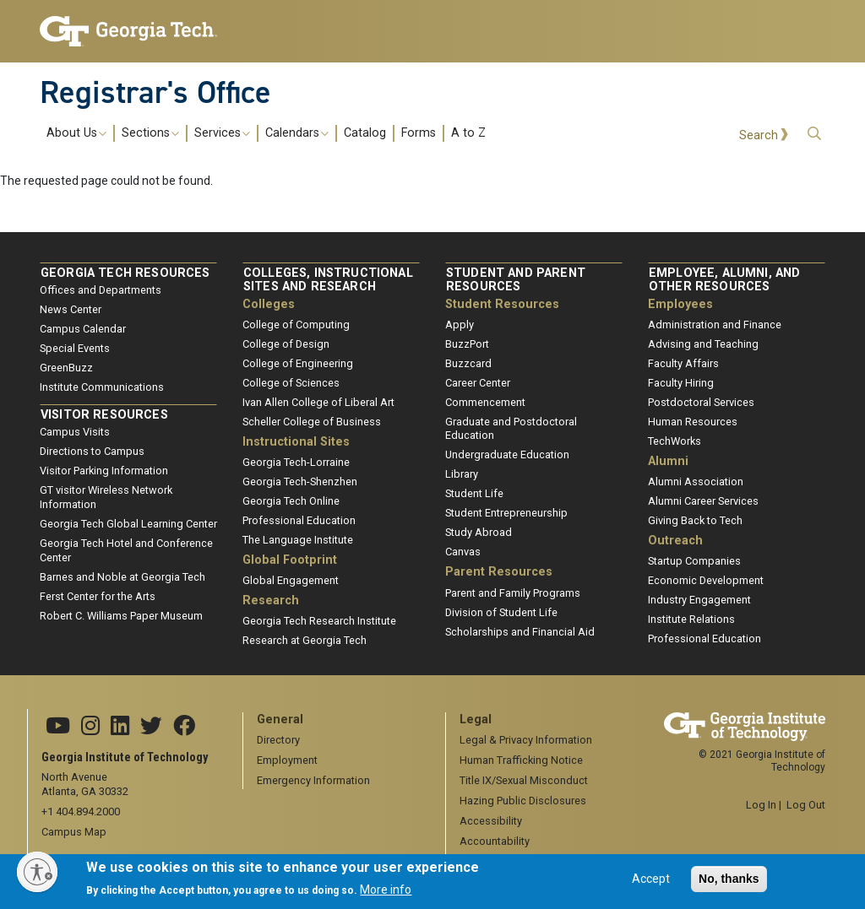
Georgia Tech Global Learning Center (128, 523)
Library (461, 474)
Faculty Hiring (681, 382)
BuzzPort (467, 344)
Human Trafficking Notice (521, 760)
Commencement (485, 402)
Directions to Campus (92, 451)
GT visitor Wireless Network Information (106, 497)
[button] (814, 134)
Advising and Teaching (703, 344)
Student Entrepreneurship (506, 512)
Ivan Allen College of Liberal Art (318, 402)
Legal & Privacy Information (526, 739)
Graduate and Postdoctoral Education (511, 428)
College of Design (285, 344)
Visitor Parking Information (104, 470)
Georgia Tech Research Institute (319, 620)
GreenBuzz (66, 367)
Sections (150, 133)
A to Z (468, 133)
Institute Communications (102, 387)
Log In (761, 804)
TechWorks (674, 441)
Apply (459, 324)
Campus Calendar (83, 328)
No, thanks (729, 884)
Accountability (495, 841)
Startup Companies (694, 561)
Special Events (75, 348)
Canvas (463, 551)
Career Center (477, 382)
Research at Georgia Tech (304, 640)
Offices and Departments (100, 290)
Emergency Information (313, 780)
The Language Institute (297, 539)
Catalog (365, 133)
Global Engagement (290, 580)
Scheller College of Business (311, 421)
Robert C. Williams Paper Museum (121, 615)
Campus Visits (75, 431)
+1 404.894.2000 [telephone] (80, 811)
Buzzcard (468, 363)
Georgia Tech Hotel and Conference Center (126, 550)
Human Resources (692, 421)
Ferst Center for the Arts (97, 596)
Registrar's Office (155, 92)
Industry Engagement (699, 599)
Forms (418, 133)
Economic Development (706, 580)
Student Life (474, 493)
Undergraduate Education (507, 454)
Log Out (805, 804)
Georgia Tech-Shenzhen (299, 481)
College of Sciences (291, 382)
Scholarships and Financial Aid (520, 631)
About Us (76, 133)
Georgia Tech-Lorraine (296, 462)
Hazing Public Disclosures (523, 800)
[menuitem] (266, 133)
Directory (278, 739)
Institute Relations (691, 619)
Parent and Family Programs (512, 593)
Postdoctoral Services (701, 402)
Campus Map (73, 831)
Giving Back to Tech (695, 520)
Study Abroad (478, 532)
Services (222, 133)
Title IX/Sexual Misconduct (524, 780)
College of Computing (296, 324)
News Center (70, 309)
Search (758, 135)
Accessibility (491, 820)
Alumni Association (695, 481)
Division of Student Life (501, 612)
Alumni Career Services (703, 501)
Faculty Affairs (683, 363)
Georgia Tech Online (291, 501)
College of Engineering (297, 363)
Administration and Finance (714, 324)
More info (385, 895)
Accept (651, 884)
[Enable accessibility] (37, 872)
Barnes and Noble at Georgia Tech (122, 577)
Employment (287, 760)
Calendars (297, 133)
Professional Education (299, 520)
